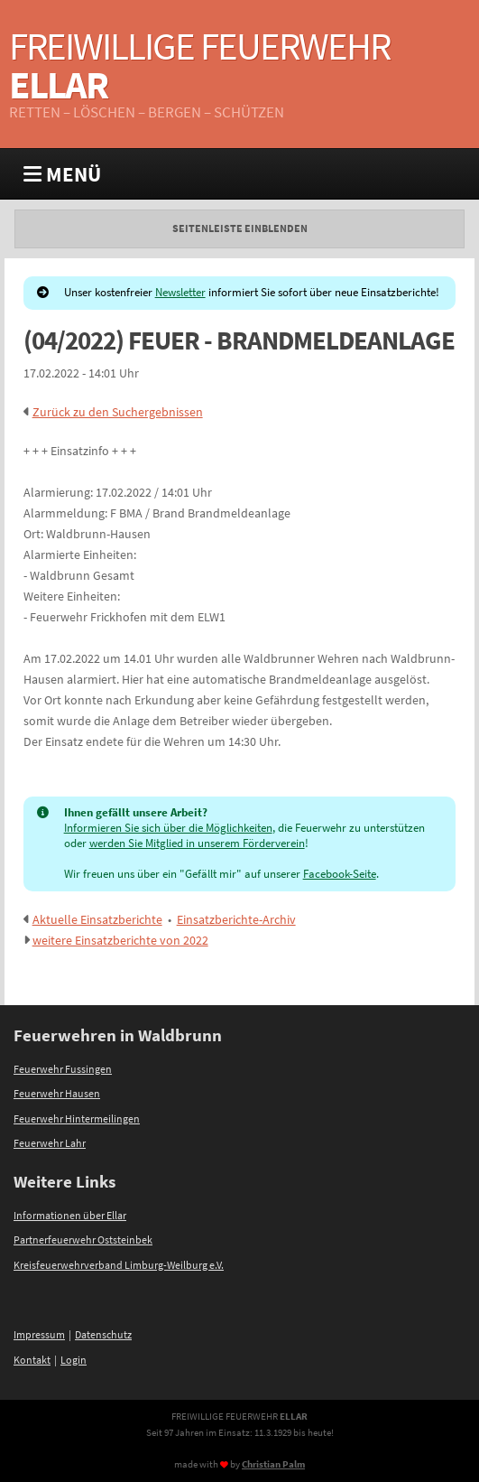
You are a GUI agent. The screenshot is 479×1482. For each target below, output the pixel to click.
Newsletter (180, 292)
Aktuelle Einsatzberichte (97, 919)
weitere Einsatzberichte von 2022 (120, 940)
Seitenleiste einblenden (240, 228)
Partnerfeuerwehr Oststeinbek (83, 1240)
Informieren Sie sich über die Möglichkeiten (168, 827)
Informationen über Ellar (70, 1215)
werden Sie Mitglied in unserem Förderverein (197, 843)
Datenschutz (103, 1334)
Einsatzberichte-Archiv (236, 919)
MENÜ (62, 174)
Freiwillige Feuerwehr (199, 65)
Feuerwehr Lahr (50, 1143)
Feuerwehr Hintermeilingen (77, 1119)
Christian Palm (273, 1464)
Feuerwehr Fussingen (63, 1069)
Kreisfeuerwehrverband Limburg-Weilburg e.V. (119, 1265)
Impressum (39, 1334)
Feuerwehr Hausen (57, 1093)
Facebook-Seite (339, 873)
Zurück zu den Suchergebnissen (117, 412)
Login (73, 1360)
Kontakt (32, 1360)
